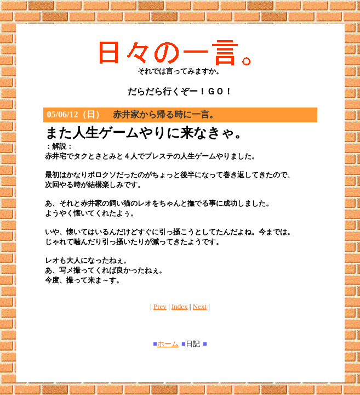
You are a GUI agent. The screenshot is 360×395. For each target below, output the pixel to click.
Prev (160, 306)
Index (180, 306)
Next (200, 306)
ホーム (168, 344)
